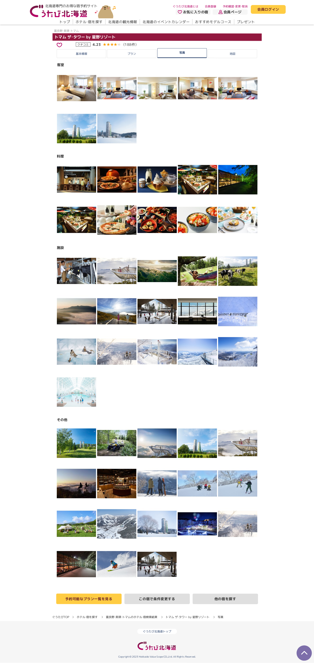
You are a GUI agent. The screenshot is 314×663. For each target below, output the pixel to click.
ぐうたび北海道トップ (157, 632)
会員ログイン (268, 9)
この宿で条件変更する (157, 598)
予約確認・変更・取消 (235, 6)
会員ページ (230, 12)
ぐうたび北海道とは (185, 6)
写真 (182, 52)
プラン (131, 54)
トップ (64, 21)
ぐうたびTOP (60, 617)
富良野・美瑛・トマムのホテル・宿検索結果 (131, 617)
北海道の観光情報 (122, 21)
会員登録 (210, 6)
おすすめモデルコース (213, 21)
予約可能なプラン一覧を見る (88, 598)
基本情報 (81, 53)
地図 (232, 54)
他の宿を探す (225, 599)
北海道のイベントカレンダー (166, 21)
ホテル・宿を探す (88, 21)
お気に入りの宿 (193, 12)
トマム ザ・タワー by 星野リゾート (84, 37)
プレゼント (246, 21)
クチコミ (83, 44)
